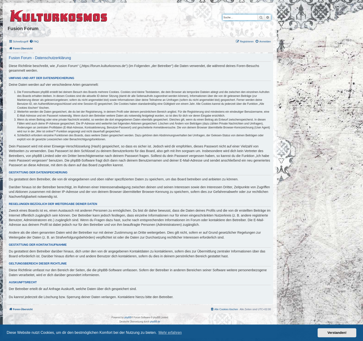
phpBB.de (155, 321)
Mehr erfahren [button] (170, 333)
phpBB (127, 317)
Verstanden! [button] (337, 333)
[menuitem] (34, 41)
